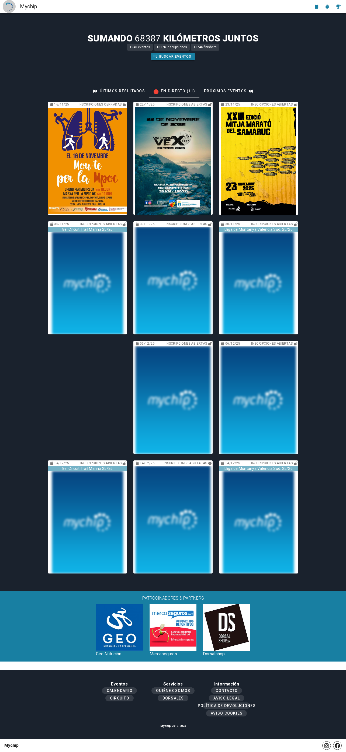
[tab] (119, 91)
